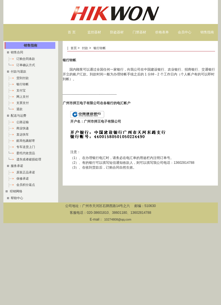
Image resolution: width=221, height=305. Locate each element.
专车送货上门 (25, 147)
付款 (85, 48)
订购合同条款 (25, 58)
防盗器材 (117, 32)
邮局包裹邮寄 (25, 140)
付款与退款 (16, 71)
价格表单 (162, 32)
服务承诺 (15, 165)
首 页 (71, 32)
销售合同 (15, 52)
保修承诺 (22, 178)
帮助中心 (15, 198)
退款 (19, 109)
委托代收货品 (25, 153)
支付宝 (21, 90)
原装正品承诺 (25, 172)
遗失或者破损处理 (28, 159)
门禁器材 (139, 32)
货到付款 (22, 78)
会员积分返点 (25, 184)
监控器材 (94, 32)
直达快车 (22, 134)
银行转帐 (99, 48)
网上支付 (22, 96)
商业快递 (22, 128)
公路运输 (22, 122)
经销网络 (15, 191)
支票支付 (22, 102)
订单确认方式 (25, 65)
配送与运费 (16, 115)
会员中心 (184, 32)
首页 (74, 48)
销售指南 (207, 32)
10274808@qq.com (117, 219)
